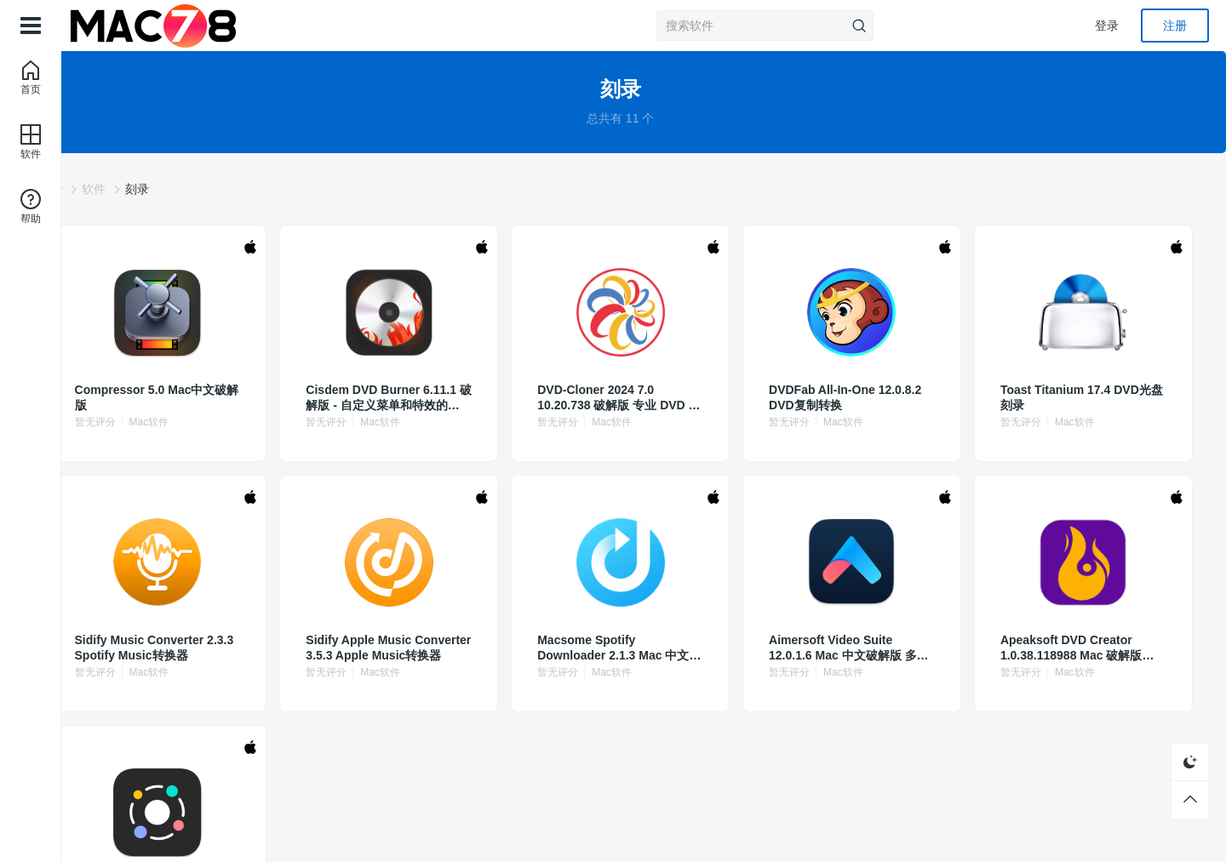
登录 (1107, 25)
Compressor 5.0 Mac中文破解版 (261, 397)
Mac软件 (278, 422)
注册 (1175, 25)
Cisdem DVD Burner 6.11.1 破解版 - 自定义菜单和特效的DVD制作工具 (452, 398)
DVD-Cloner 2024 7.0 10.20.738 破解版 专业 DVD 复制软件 (641, 398)
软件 (222, 189)
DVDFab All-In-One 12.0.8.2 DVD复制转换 (831, 397)
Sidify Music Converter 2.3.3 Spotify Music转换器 (260, 648)
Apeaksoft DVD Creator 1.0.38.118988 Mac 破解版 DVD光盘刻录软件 (1021, 648)
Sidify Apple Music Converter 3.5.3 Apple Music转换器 (453, 648)
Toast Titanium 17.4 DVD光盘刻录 (1015, 397)
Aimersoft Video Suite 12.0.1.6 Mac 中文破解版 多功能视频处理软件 (833, 648)
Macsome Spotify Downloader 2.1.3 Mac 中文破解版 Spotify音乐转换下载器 (637, 648)
